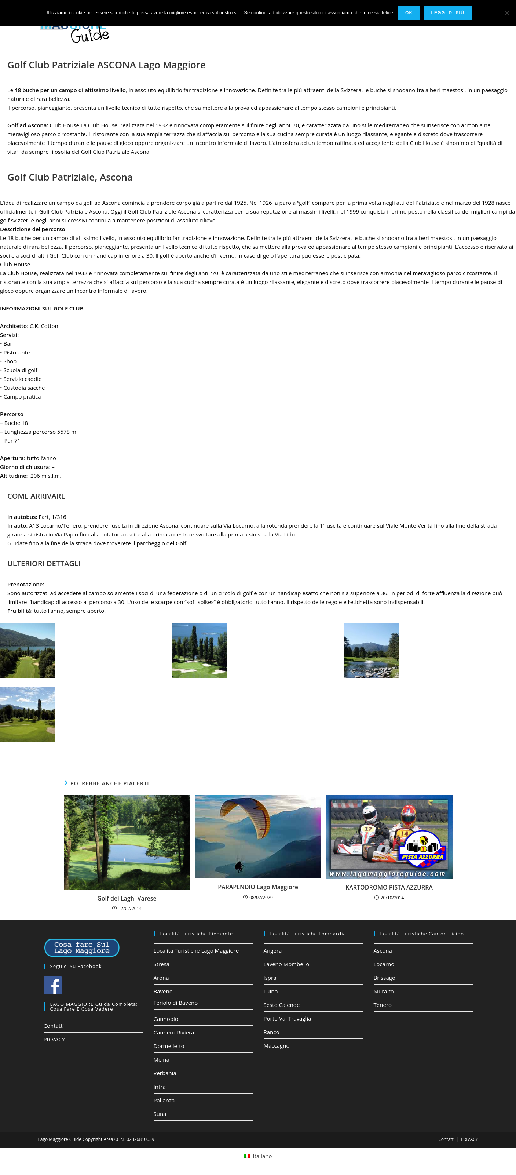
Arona (161, 977)
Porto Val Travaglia (287, 1018)
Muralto (384, 991)
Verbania (165, 1073)
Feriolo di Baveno (176, 1002)
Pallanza (164, 1100)
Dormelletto (169, 1046)
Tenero (383, 1004)
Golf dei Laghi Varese (127, 898)
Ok (409, 12)
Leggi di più (447, 12)
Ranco (271, 1032)
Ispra (270, 977)
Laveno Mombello (287, 964)
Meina (161, 1059)
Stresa (162, 964)
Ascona (383, 950)
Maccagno (277, 1045)
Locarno (384, 964)
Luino (271, 991)
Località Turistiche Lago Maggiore (196, 950)
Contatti (54, 1025)
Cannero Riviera (174, 1032)
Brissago (384, 977)
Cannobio (166, 1018)
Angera (273, 950)
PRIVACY (54, 1039)
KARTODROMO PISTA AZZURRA (389, 887)
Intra (160, 1086)
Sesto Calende (282, 1004)
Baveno (163, 991)
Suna (160, 1113)
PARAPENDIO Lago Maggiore (258, 887)
